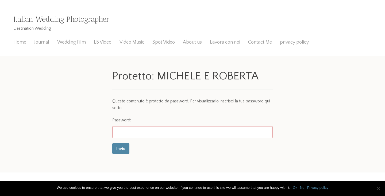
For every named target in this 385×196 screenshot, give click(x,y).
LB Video (102, 42)
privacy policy (294, 42)
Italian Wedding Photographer (61, 19)
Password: (192, 128)
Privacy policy (317, 188)
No (302, 188)
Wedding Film (71, 42)
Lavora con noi (225, 42)
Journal (41, 42)
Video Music (132, 42)
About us (192, 42)
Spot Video (163, 42)
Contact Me (260, 42)
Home (19, 42)
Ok (295, 188)
